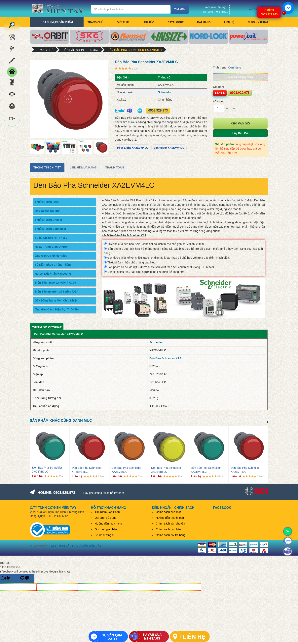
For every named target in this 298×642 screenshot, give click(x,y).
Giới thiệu (123, 22)
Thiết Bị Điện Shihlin (48, 219)
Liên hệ (229, 22)
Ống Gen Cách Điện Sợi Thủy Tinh (57, 309)
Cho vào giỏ (240, 123)
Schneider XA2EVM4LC (169, 147)
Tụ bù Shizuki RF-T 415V (51, 237)
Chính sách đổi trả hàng (170, 535)
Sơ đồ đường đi (104, 535)
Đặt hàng (203, 22)
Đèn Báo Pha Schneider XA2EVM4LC (135, 50)
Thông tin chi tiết (47, 167)
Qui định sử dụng (105, 517)
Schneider (164, 92)
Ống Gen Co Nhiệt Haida (51, 255)
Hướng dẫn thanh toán (170, 517)
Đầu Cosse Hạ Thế (47, 210)
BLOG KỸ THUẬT (257, 22)
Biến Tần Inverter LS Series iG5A (56, 291)
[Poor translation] (24, 578)
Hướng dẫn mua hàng (108, 523)
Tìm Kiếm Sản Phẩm (108, 512)
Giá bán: (218, 86)
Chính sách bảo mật (168, 512)
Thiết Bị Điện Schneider (50, 228)
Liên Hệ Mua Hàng (83, 167)
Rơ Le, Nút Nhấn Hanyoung (53, 273)
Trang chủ (95, 22)
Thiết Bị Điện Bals (47, 202)
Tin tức (149, 22)
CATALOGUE (176, 22)
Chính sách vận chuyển (170, 523)
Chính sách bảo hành (169, 529)
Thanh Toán (114, 167)
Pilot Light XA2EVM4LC (132, 147)
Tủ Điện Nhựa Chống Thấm (53, 264)
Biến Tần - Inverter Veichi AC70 (55, 282)
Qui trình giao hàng (106, 529)
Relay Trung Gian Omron (51, 246)
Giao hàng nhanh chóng (240, 76)
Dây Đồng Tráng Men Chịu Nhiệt (56, 300)
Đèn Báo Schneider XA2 (80, 50)
